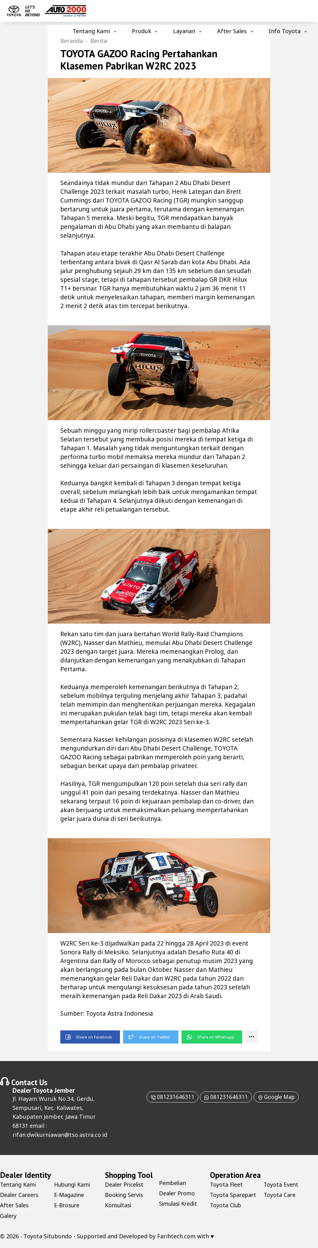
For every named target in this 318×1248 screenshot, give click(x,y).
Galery (8, 1216)
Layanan (184, 31)
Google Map (277, 1098)
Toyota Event (281, 1195)
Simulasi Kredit (179, 1205)
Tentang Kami (91, 31)
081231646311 (169, 1098)
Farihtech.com (176, 1237)
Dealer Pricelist (125, 1185)
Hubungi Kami (73, 1185)
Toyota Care (280, 1206)
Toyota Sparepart (223, 1199)
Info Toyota (285, 31)
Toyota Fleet (227, 1185)
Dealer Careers (20, 1195)
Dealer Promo (177, 1194)
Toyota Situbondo (47, 1237)
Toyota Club (280, 1185)
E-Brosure (67, 1206)
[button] (90, 1038)
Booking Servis (125, 1195)
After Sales (232, 31)
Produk (141, 31)
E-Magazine (69, 1195)
